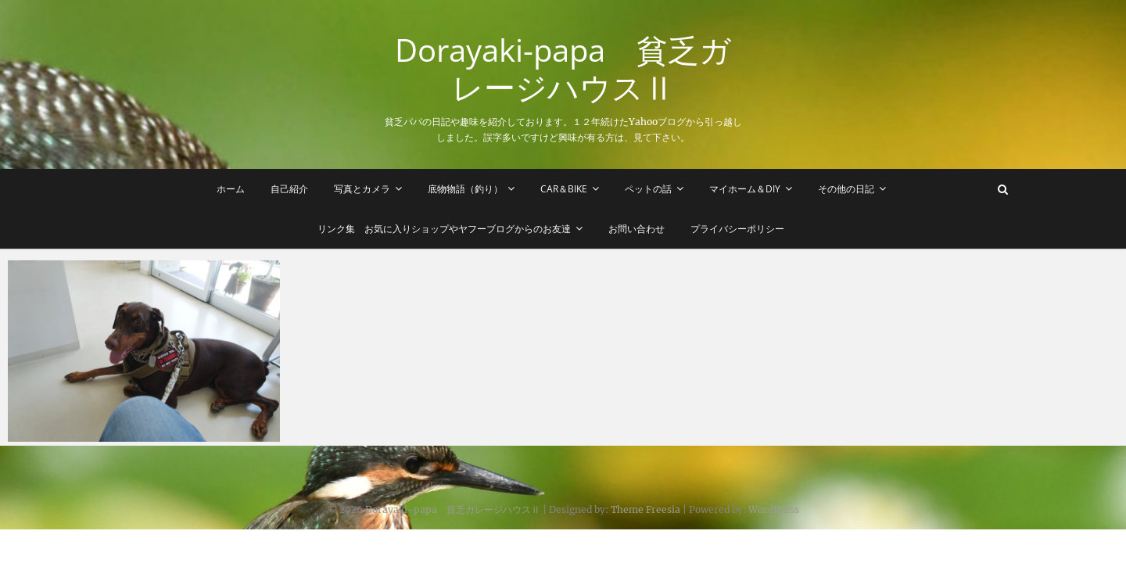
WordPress (773, 509)
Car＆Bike (563, 188)
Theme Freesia (645, 509)
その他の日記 (846, 188)
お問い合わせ (637, 228)
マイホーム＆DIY (744, 188)
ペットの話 (648, 188)
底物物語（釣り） (465, 188)
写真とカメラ (362, 188)
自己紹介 (289, 188)
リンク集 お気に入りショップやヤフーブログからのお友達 (445, 228)
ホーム (231, 188)
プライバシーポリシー (738, 228)
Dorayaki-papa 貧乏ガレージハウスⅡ (563, 68)
